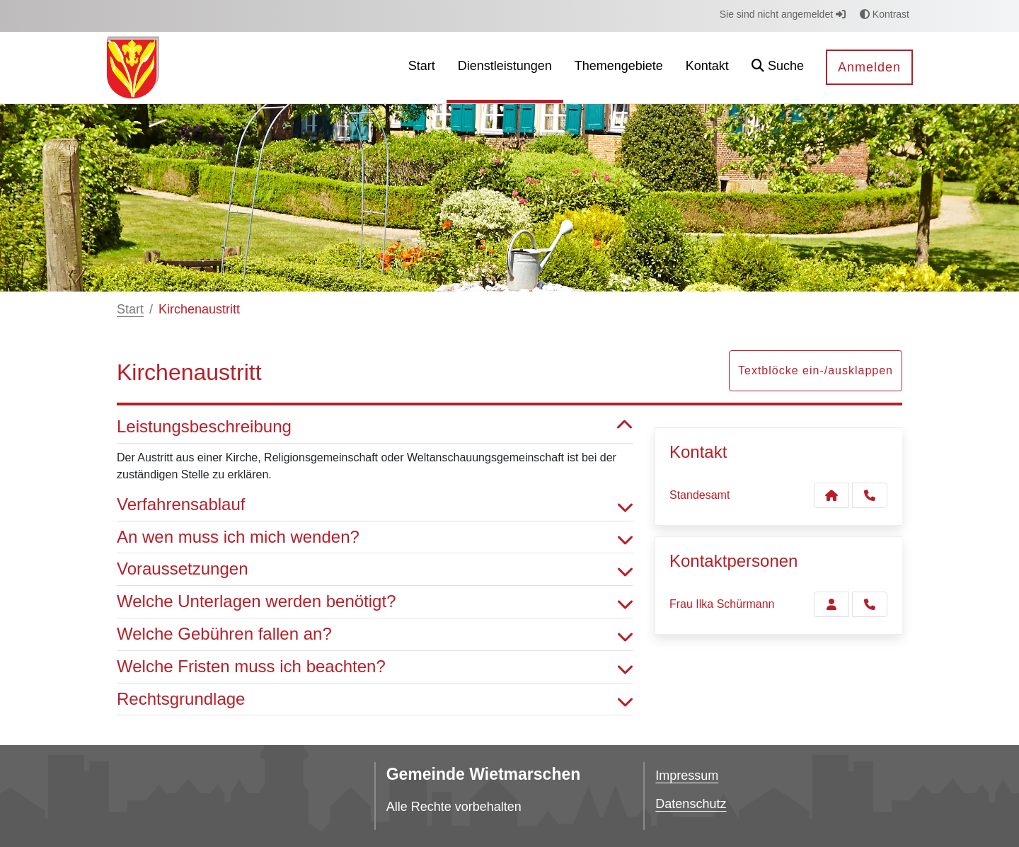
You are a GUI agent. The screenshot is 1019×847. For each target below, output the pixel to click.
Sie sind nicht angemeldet (783, 14)
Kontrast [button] (884, 14)
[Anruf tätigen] (869, 495)
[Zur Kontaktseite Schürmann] (831, 604)
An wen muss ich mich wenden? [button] (375, 537)
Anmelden (869, 67)
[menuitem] (422, 67)
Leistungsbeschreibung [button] (375, 427)
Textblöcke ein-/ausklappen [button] (815, 370)
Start (130, 309)
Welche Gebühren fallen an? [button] (375, 634)
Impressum (686, 775)
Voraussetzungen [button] (375, 569)
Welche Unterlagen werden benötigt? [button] (375, 602)
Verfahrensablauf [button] (375, 505)
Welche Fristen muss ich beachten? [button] (375, 667)
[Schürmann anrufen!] (869, 604)
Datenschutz (690, 804)
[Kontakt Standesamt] (831, 495)
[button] (777, 67)
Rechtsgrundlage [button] (375, 699)
